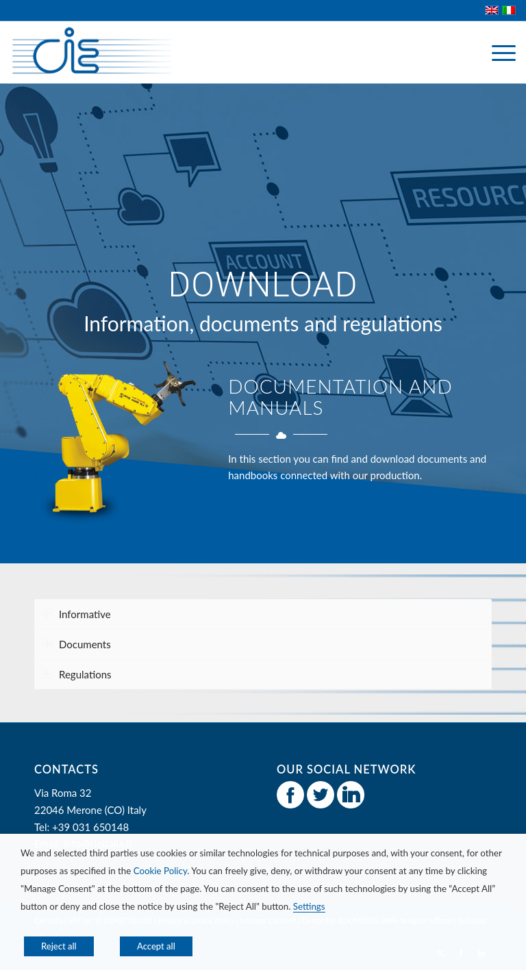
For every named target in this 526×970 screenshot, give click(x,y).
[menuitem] (497, 52)
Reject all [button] (59, 946)
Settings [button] (309, 906)
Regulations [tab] (77, 674)
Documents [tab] (76, 644)
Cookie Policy (161, 870)
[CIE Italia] (91, 52)
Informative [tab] (76, 614)
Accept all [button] (156, 946)
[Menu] (497, 52)
